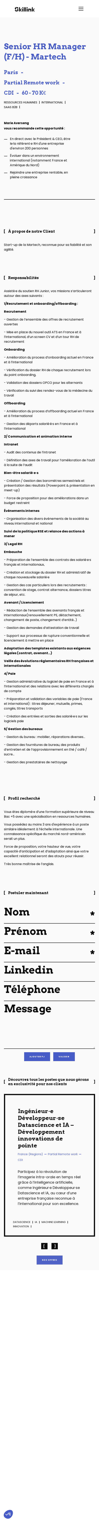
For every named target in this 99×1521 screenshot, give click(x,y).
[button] (80, 8)
